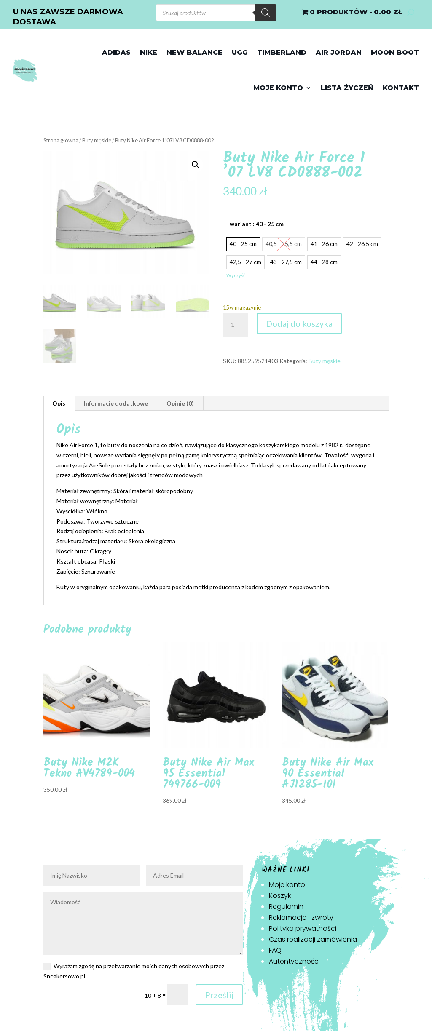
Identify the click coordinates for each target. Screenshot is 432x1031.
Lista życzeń (347, 88)
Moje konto (278, 88)
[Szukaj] (265, 12)
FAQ (275, 950)
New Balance (194, 52)
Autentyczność (294, 961)
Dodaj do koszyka (299, 323)
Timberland (281, 52)
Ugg (240, 52)
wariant (257, 223)
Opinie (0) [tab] (180, 403)
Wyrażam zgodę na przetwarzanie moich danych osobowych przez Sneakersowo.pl (133, 971)
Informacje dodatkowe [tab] (116, 403)
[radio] (243, 244)
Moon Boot (395, 52)
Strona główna (60, 140)
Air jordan (339, 52)
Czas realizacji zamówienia (313, 939)
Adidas (116, 52)
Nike (148, 52)
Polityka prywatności (302, 928)
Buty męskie (96, 140)
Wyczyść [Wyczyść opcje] (235, 275)
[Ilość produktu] (235, 325)
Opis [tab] (58, 403)
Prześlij (219, 995)
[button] (195, 164)
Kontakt (401, 88)
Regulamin (286, 906)
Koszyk (280, 895)
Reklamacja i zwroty (301, 917)
